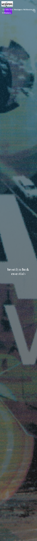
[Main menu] (34, 11)
